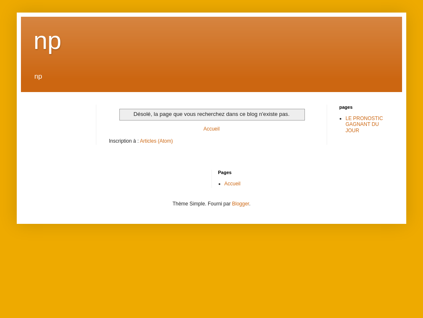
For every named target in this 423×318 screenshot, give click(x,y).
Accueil (212, 129)
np (48, 40)
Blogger (240, 204)
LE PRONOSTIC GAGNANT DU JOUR (364, 124)
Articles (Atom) (156, 141)
